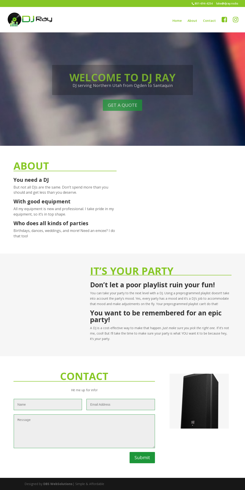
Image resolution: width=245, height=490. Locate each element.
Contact (209, 21)
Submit (142, 457)
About (192, 21)
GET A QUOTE (122, 110)
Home (177, 21)
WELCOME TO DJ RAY (122, 82)
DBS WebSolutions (58, 484)
